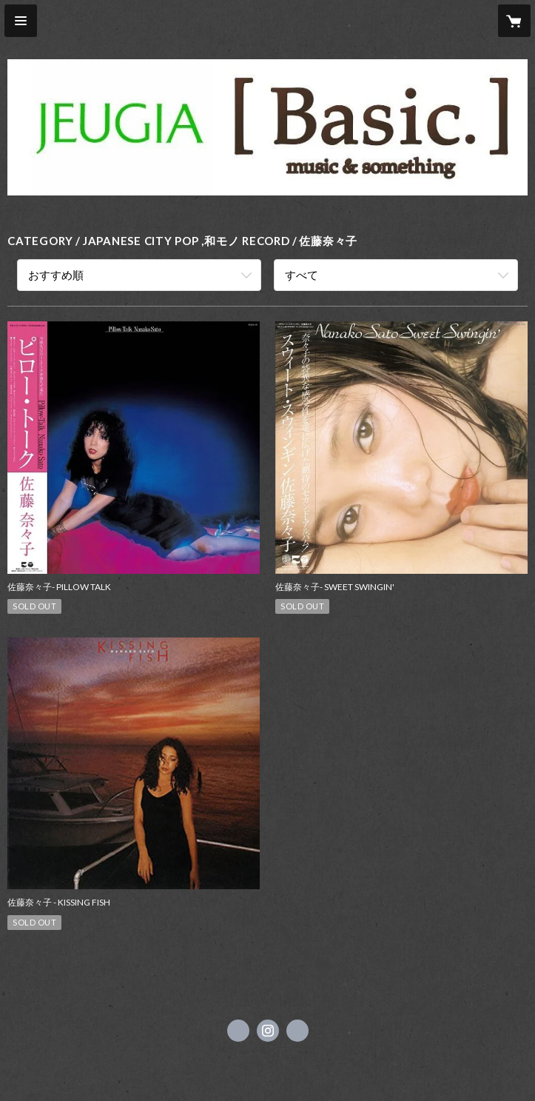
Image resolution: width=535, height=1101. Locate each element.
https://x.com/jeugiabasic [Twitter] (238, 1031)
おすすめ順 (56, 274)
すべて (301, 274)
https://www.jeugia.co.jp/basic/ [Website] (297, 1031)
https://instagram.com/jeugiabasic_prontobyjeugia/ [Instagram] (268, 1031)
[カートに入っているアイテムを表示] (514, 20)
